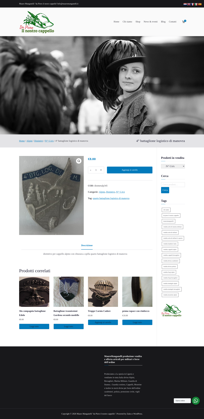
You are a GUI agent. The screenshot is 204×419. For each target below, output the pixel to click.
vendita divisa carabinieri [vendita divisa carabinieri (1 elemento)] (170, 261)
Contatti (172, 21)
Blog (163, 21)
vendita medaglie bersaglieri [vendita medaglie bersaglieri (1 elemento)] (171, 289)
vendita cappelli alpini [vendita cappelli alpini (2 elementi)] (170, 249)
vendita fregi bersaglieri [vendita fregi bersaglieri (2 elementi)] (170, 278)
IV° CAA (49, 141)
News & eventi (151, 21)
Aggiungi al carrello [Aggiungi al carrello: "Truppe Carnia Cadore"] (103, 322)
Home (116, 21)
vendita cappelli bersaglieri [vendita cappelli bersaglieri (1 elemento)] (171, 255)
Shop (138, 21)
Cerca (165, 190)
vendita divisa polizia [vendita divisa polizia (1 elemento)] (169, 266)
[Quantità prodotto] (96, 170)
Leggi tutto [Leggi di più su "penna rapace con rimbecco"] (137, 322)
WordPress (137, 414)
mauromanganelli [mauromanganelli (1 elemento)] (168, 221)
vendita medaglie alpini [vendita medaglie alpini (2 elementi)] (170, 283)
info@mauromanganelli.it (67, 4)
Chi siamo (127, 21)
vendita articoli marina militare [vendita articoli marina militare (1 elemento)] (172, 227)
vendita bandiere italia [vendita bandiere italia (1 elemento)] (170, 244)
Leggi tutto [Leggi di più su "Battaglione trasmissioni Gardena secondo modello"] (68, 326)
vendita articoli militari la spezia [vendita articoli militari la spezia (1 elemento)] (172, 238)
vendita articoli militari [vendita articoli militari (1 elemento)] (170, 232)
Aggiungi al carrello (130, 170)
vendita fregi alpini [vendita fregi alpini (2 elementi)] (169, 272)
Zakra (129, 414)
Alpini (29, 141)
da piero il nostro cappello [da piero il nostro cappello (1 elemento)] (171, 215)
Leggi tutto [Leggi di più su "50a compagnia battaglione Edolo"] (34, 326)
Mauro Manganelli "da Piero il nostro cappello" (96, 414)
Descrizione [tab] (87, 245)
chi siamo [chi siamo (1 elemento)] (166, 210)
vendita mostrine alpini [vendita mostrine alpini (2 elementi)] (170, 295)
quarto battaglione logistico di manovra (111, 198)
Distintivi (38, 141)
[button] (78, 161)
